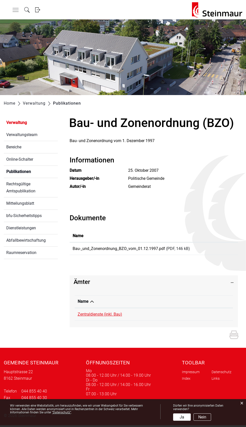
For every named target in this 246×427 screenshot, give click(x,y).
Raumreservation (21, 252)
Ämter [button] (82, 283)
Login (37, 10)
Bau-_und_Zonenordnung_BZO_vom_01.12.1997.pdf (119, 248)
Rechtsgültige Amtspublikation (20, 187)
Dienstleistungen (21, 228)
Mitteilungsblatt (20, 203)
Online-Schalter (19, 159)
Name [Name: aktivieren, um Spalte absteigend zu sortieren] (83, 303)
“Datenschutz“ (61, 412)
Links (216, 380)
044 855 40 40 (34, 393)
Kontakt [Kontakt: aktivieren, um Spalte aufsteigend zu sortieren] (185, 303)
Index (186, 380)
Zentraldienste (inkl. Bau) (100, 316)
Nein (202, 417)
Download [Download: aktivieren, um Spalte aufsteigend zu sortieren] (220, 235)
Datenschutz (221, 374)
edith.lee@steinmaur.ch (198, 316)
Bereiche (13, 147)
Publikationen (30, 171)
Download (223, 249)
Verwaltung (16, 122)
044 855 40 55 (152, 316)
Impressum (191, 374)
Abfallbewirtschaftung (26, 240)
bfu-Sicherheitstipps (24, 215)
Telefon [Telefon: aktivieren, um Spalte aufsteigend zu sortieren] (146, 303)
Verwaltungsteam (21, 134)
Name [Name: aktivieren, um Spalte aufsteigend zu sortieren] (78, 235)
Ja (182, 417)
